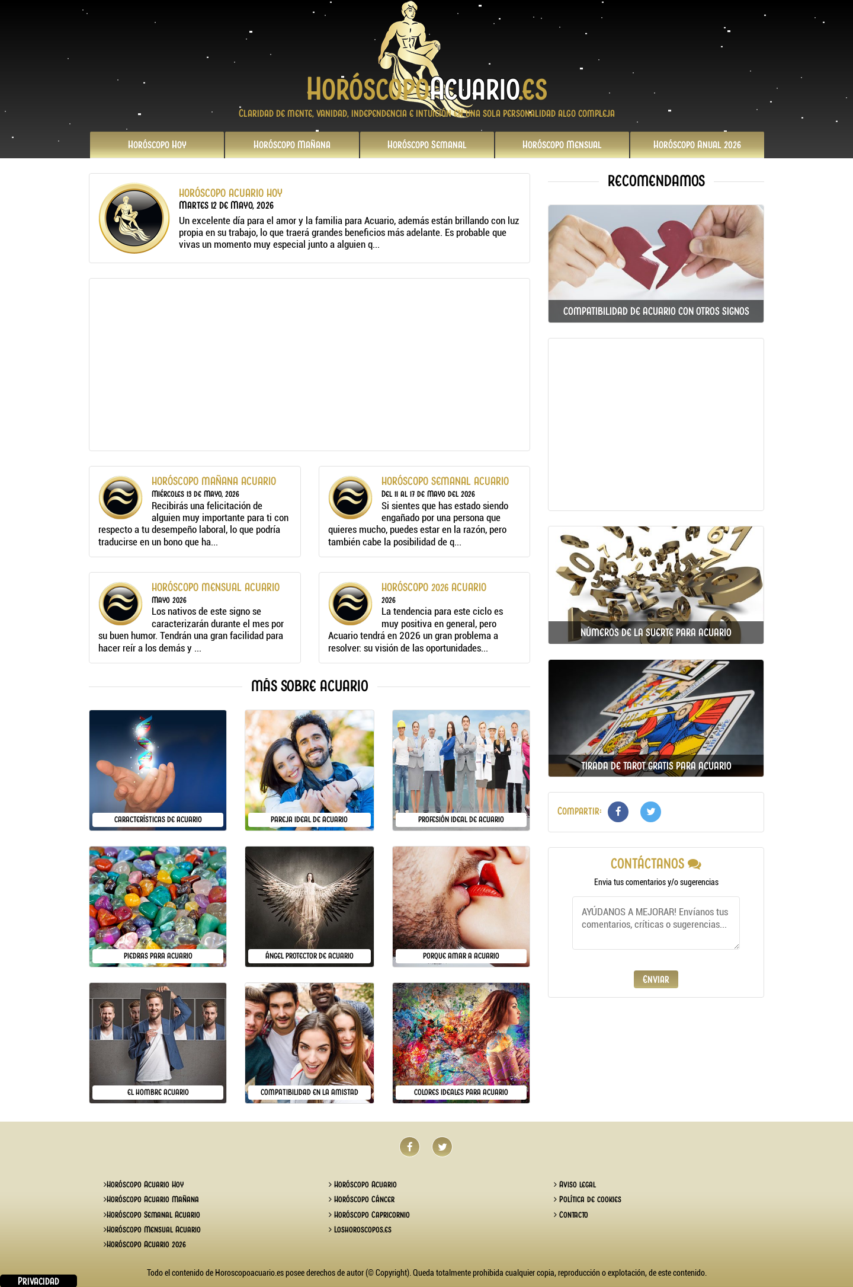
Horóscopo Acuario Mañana (151, 1199)
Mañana (292, 144)
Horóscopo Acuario (363, 1184)
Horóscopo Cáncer (362, 1199)
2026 (697, 144)
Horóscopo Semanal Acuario (152, 1214)
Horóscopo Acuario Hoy (144, 1184)
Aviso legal (575, 1184)
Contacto (571, 1214)
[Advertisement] (309, 365)
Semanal (427, 144)
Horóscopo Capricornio (369, 1214)
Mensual (562, 144)
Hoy (157, 144)
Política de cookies (587, 1199)
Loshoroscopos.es (360, 1229)
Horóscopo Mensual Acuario (152, 1229)
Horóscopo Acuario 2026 (145, 1244)
